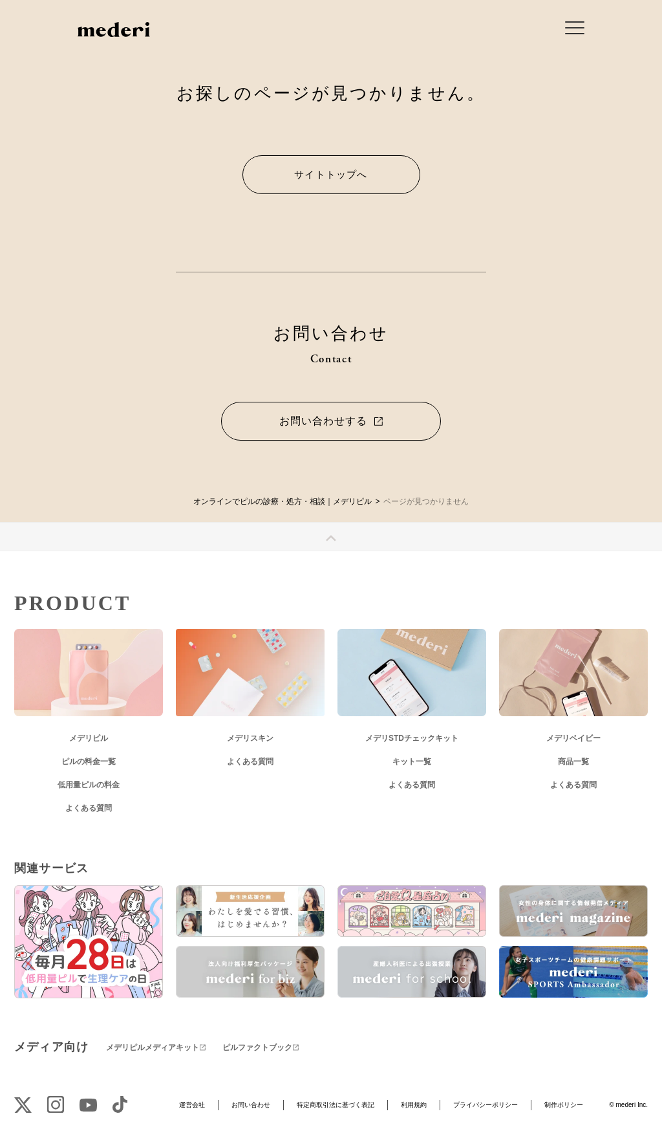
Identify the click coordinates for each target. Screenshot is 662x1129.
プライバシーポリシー (485, 1104)
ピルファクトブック (257, 1047)
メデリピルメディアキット (152, 1047)
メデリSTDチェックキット (411, 738)
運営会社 (192, 1104)
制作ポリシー (563, 1104)
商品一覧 (573, 761)
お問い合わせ (250, 1104)
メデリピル (88, 738)
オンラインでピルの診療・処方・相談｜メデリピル (282, 501)
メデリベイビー (573, 738)
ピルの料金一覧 (88, 761)
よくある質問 (88, 808)
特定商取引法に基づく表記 (335, 1104)
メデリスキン (250, 738)
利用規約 (414, 1104)
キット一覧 (411, 761)
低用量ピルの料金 (89, 784)
